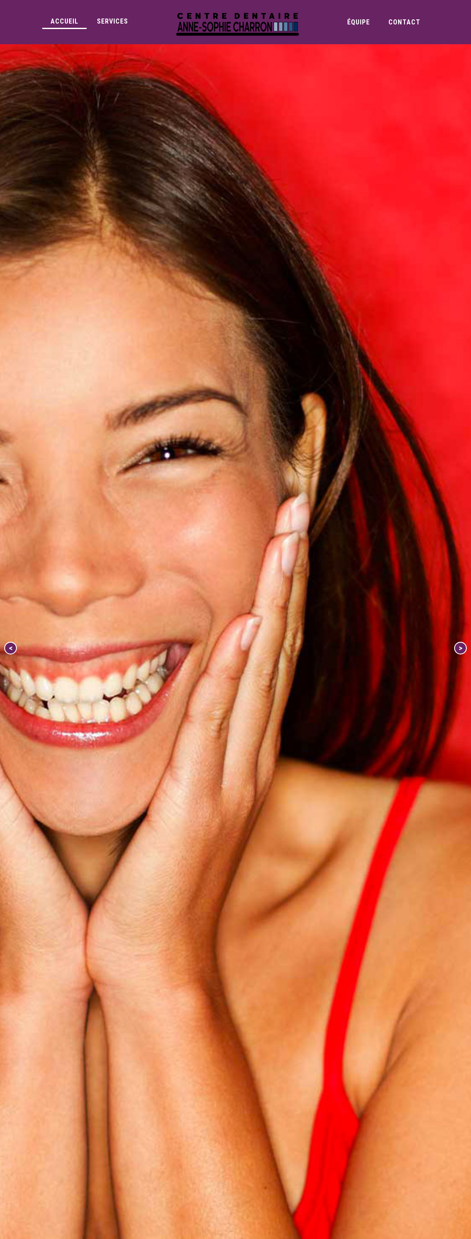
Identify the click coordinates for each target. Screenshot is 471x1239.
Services (112, 21)
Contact (404, 22)
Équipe (358, 22)
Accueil (64, 21)
